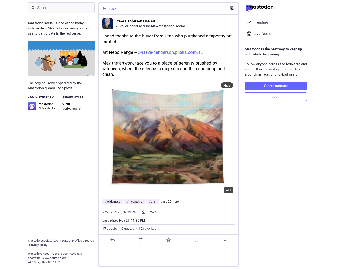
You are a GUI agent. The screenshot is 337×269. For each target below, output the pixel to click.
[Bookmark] (196, 240)
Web (153, 212)
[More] (224, 240)
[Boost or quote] (140, 240)
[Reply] (112, 240)
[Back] (162, 8)
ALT (228, 190)
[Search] (61, 7)
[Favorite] (168, 240)
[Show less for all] (232, 8)
